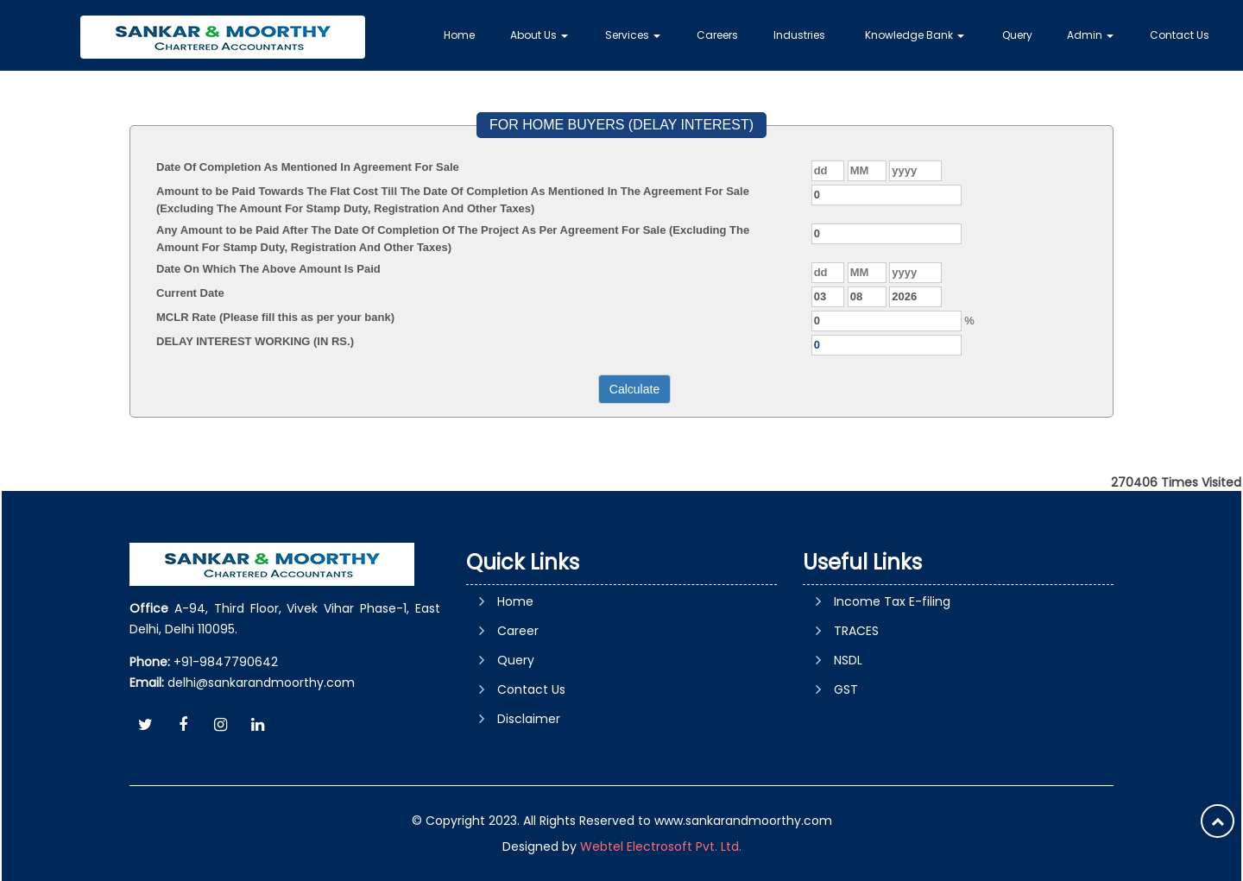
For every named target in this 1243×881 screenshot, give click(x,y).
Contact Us (1179, 35)
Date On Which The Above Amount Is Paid (268, 268)
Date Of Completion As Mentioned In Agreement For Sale (307, 166)
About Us (539, 35)
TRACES (856, 631)
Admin (1090, 35)
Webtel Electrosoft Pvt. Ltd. (660, 846)
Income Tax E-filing (892, 601)
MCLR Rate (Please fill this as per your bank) (275, 317)
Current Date (190, 292)
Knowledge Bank (914, 35)
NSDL (848, 660)
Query (1017, 35)
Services (632, 35)
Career (518, 631)
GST (846, 689)
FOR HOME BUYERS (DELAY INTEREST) (621, 124)
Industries (799, 35)
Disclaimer (528, 719)
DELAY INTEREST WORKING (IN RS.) (255, 341)
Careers (717, 35)
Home (459, 35)
